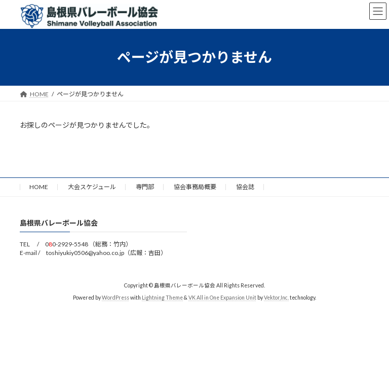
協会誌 (245, 187)
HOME (38, 187)
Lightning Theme (162, 298)
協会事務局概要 (195, 187)
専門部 (145, 187)
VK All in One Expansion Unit (222, 298)
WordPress (115, 298)
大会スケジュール (92, 187)
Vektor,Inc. (276, 298)
